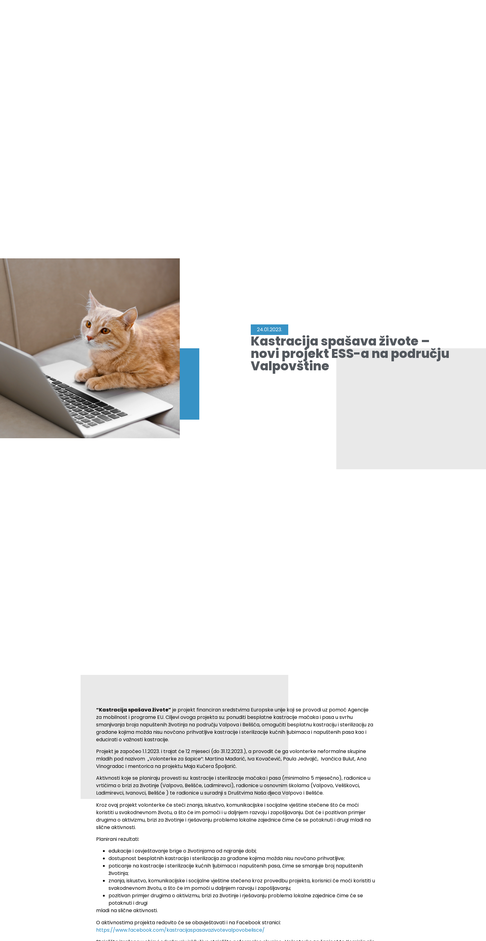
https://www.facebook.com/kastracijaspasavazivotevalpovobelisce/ (180, 930)
